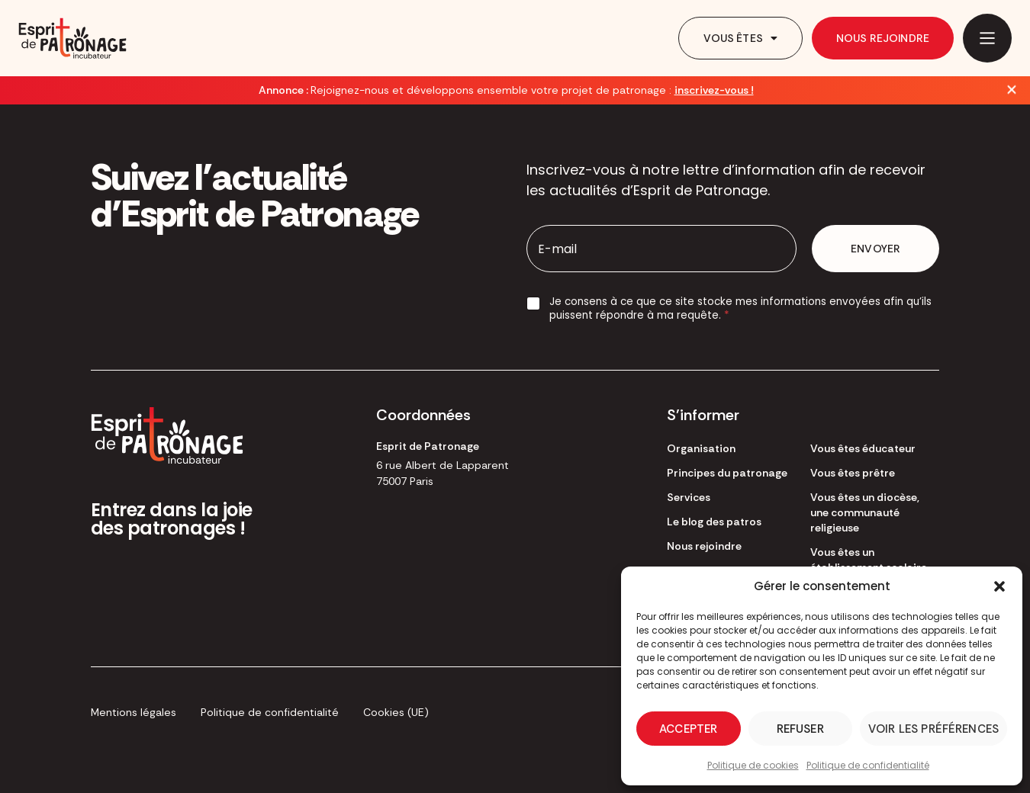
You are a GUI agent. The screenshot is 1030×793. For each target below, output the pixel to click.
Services (688, 497)
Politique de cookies (753, 765)
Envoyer (875, 248)
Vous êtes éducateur (863, 448)
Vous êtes (740, 38)
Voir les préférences (933, 729)
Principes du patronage (727, 473)
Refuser (800, 729)
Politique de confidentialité (867, 765)
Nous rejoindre (882, 38)
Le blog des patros (714, 521)
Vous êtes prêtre (852, 473)
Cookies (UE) (396, 712)
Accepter (688, 729)
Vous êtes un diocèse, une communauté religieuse (864, 512)
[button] (999, 586)
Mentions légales (133, 712)
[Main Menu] (987, 38)
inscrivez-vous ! (714, 90)
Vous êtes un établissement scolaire (868, 559)
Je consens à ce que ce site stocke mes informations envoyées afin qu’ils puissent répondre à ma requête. (740, 308)
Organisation (701, 448)
